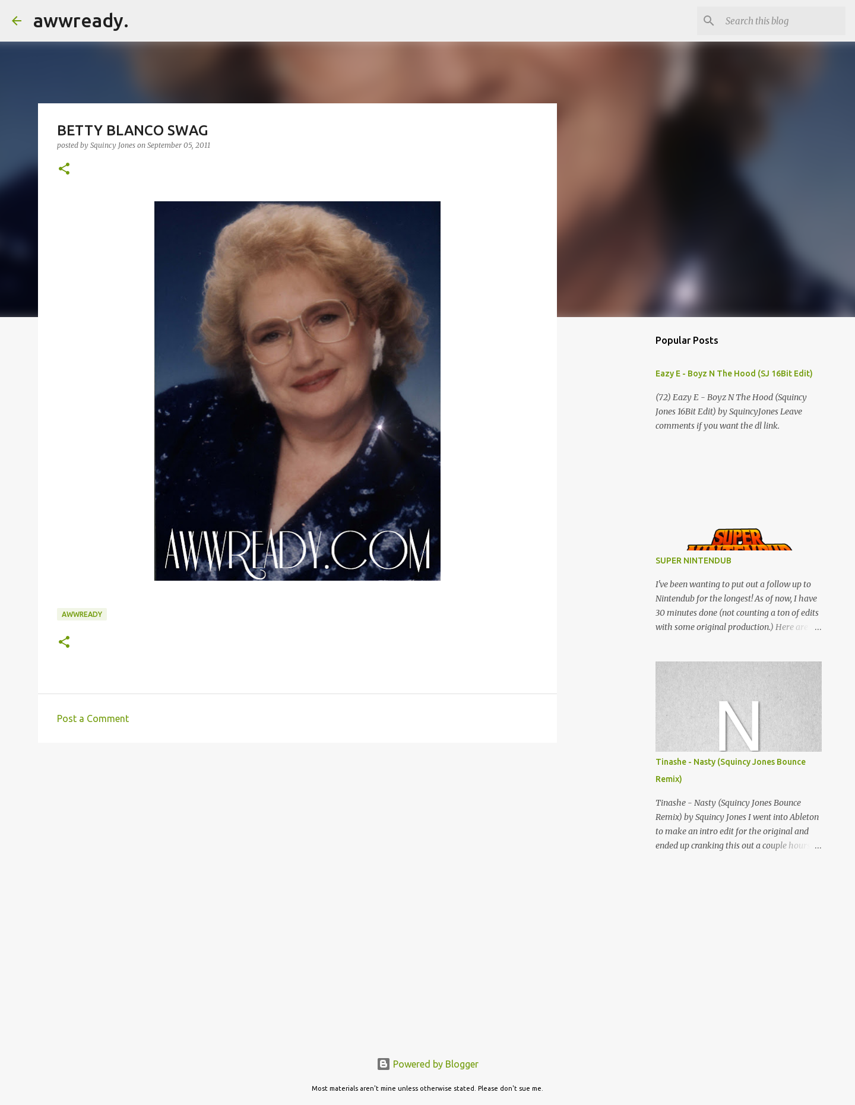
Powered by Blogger (427, 1064)
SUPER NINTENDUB (694, 560)
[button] (64, 170)
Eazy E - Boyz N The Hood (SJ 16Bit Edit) (734, 373)
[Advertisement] (297, 844)
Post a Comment (93, 718)
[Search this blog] (783, 21)
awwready (82, 614)
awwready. (81, 20)
